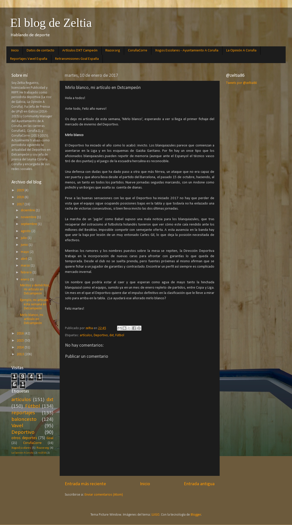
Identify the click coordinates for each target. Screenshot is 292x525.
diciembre (28, 210)
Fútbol (119, 335)
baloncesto (24, 419)
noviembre (29, 217)
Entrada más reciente (85, 484)
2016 (21, 333)
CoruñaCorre (137, 50)
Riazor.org (112, 50)
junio (25, 245)
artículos (86, 335)
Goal (49, 438)
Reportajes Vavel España (28, 59)
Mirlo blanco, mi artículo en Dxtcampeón (31, 319)
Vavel (17, 425)
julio (24, 238)
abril (24, 258)
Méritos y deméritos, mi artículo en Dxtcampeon (35, 289)
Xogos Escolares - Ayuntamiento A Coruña (186, 50)
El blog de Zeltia (51, 22)
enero (25, 279)
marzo (26, 265)
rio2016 (42, 453)
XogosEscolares (21, 447)
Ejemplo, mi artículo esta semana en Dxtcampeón (34, 304)
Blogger (196, 514)
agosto (26, 231)
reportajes (23, 413)
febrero (27, 272)
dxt (111, 335)
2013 (21, 354)
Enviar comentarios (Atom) (104, 494)
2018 (21, 197)
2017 (21, 204)
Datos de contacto (40, 50)
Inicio (15, 50)
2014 (21, 347)
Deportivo (101, 335)
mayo (25, 252)
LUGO (155, 514)
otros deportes (24, 438)
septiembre (29, 224)
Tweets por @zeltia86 (241, 83)
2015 (21, 340)
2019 (21, 190)
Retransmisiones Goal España (77, 59)
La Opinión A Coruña (241, 50)
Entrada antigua (199, 484)
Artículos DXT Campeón (80, 50)
